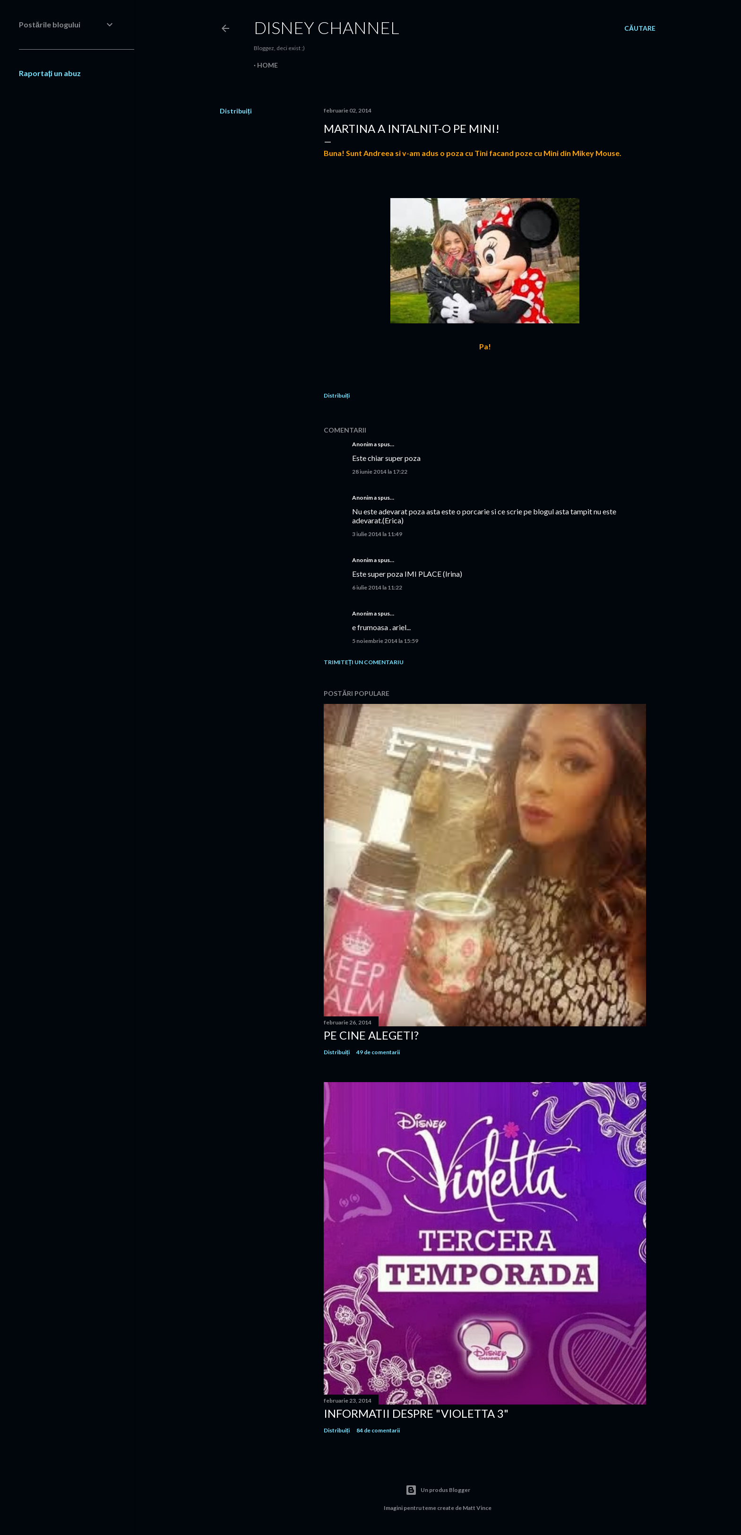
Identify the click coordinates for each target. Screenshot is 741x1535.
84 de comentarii (378, 1430)
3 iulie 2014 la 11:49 (377, 534)
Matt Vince (477, 1507)
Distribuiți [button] (236, 111)
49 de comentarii (378, 1052)
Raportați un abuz (50, 73)
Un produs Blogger (437, 1490)
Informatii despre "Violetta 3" (416, 1413)
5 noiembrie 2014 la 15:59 (385, 640)
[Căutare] (639, 28)
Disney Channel (326, 27)
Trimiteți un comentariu (364, 662)
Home (267, 65)
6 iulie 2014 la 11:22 (377, 587)
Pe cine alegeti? (371, 1035)
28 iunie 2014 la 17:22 (379, 471)
